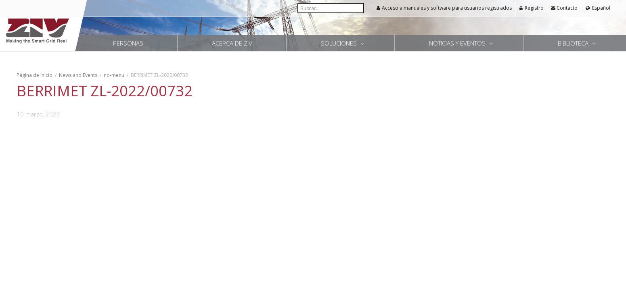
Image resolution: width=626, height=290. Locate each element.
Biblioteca (574, 43)
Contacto (564, 7)
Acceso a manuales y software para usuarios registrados (444, 7)
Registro (531, 7)
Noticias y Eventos (458, 43)
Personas (128, 43)
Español (600, 7)
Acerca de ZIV (232, 43)
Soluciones (339, 43)
